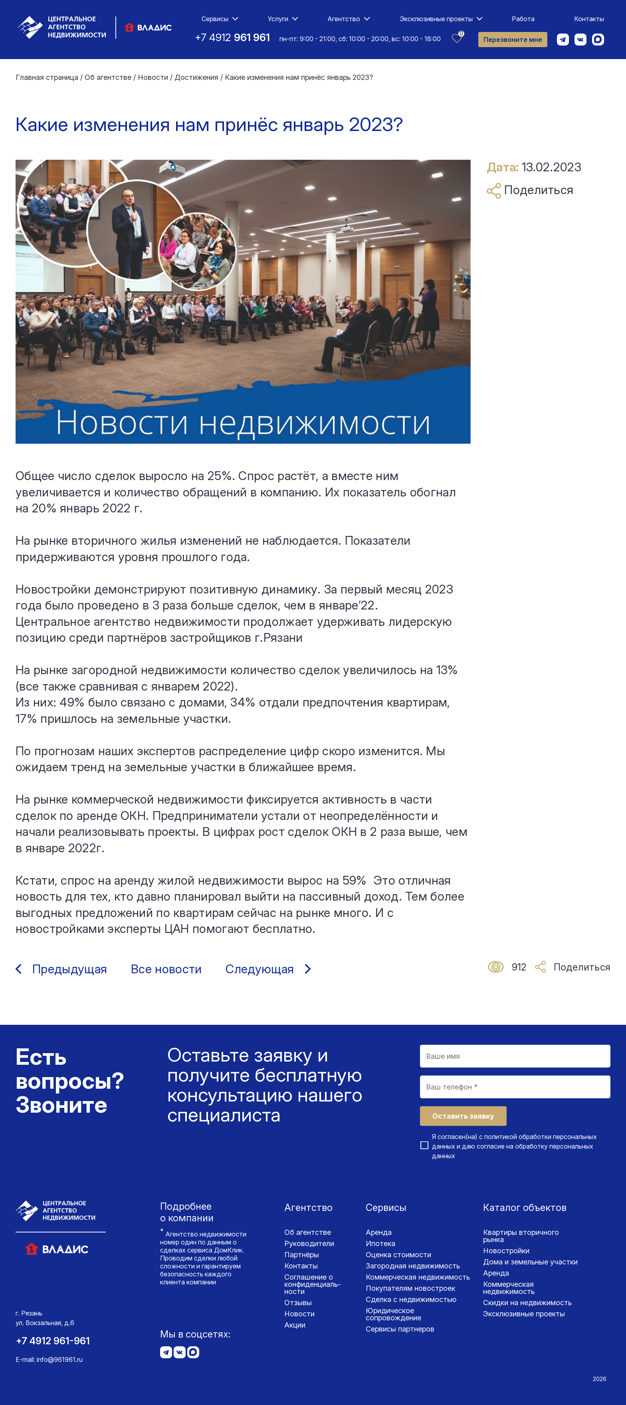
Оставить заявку (463, 1116)
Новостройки (506, 1250)
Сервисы (215, 19)
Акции (294, 1325)
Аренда (379, 1232)
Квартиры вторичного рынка (521, 1236)
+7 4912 (232, 37)
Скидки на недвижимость (527, 1302)
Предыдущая (69, 969)
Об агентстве (307, 1232)
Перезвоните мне (512, 40)
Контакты (589, 19)
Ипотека (380, 1243)
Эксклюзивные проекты (436, 19)
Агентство (343, 19)
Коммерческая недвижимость (418, 1277)
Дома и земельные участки (530, 1262)
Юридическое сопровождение (393, 1314)
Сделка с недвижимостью (411, 1299)
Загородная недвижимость (413, 1266)
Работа (523, 19)
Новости (299, 1314)
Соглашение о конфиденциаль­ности (312, 1284)
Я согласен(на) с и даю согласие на (514, 1146)
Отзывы (298, 1302)
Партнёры (301, 1254)
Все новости (166, 969)
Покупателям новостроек (410, 1288)
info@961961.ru (60, 1359)
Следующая (260, 969)
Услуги (278, 19)
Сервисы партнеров (400, 1329)
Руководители (309, 1243)
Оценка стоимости (398, 1254)
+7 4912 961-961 (53, 1341)
